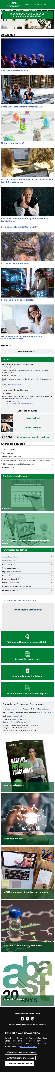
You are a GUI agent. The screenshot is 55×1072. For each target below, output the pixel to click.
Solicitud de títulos (27, 561)
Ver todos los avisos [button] (27, 410)
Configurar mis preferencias (20, 1057)
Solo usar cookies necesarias (21, 1052)
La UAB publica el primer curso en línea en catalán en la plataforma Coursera (27, 180)
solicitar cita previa (43, 712)
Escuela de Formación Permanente (36, 4)
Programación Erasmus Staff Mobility (19, 227)
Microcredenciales (27, 453)
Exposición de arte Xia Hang (15, 263)
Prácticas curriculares (27, 583)
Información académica (27, 549)
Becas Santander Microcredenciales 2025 (21, 106)
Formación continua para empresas (18, 300)
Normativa (27, 575)
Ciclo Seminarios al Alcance (15, 70)
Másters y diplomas (27, 449)
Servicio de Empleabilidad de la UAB (19, 601)
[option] (27, 14)
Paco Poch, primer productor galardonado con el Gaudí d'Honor (24, 219)
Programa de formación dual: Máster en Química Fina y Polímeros (27, 460)
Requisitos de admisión (27, 579)
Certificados (27, 564)
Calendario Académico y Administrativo (27, 586)
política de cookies (28, 1046)
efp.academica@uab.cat (13, 384)
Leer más (27, 845)
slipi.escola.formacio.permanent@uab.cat (20, 403)
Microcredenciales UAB (13, 143)
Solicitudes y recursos (27, 568)
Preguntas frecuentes (27, 590)
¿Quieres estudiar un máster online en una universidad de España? (21, 337)
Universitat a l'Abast (27, 468)
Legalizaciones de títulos (27, 572)
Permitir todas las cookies (19, 1063)
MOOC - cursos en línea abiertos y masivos (27, 464)
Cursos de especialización (27, 457)
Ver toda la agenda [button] (27, 351)
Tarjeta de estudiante (27, 557)
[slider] (27, 19)
